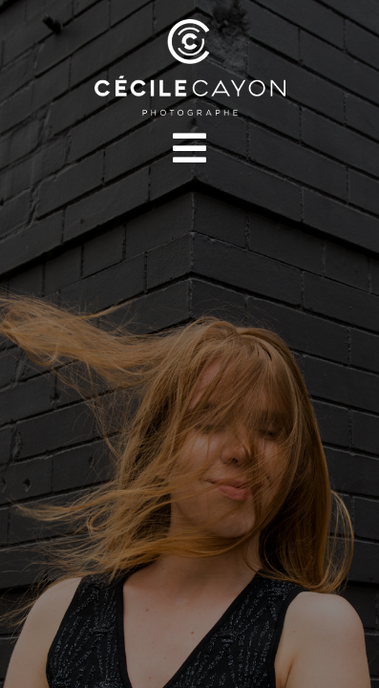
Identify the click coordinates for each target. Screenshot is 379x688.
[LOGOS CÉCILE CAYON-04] (190, 26)
